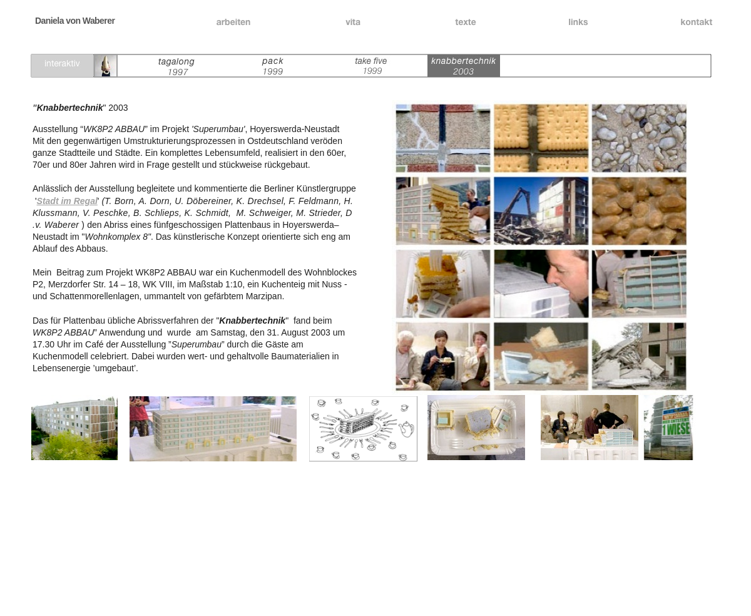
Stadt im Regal (67, 201)
